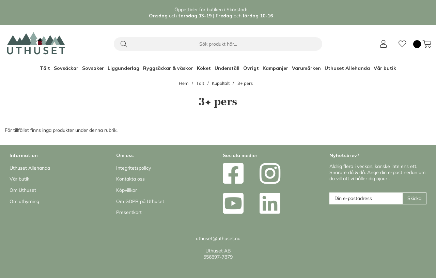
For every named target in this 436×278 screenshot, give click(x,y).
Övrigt (251, 68)
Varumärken (306, 68)
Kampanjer (275, 68)
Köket (204, 68)
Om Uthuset (23, 190)
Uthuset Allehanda (347, 68)
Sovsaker (93, 68)
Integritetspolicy (133, 168)
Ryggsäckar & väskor (168, 68)
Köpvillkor (126, 190)
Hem (183, 83)
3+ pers (245, 83)
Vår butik (385, 68)
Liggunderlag (123, 68)
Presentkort (129, 212)
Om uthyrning (24, 201)
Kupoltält (221, 83)
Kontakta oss (130, 179)
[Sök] (218, 44)
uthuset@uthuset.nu (218, 238)
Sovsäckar (66, 68)
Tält (45, 68)
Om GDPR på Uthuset (140, 201)
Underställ (227, 68)
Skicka (414, 198)
